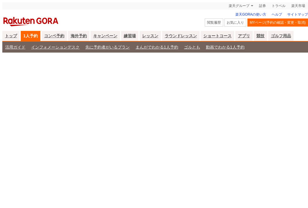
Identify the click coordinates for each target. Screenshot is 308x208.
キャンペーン (105, 36)
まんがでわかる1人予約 (157, 47)
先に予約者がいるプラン (107, 47)
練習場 (130, 36)
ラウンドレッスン (181, 36)
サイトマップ (297, 14)
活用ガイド (15, 47)
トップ (11, 36)
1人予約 (30, 36)
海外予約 (79, 36)
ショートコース (217, 36)
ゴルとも (192, 47)
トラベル (279, 6)
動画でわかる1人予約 (225, 47)
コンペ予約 (54, 36)
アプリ (244, 36)
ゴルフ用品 (281, 36)
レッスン (150, 36)
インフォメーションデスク (55, 47)
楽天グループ (239, 6)
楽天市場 (298, 6)
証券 (262, 6)
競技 (260, 36)
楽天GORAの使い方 (250, 14)
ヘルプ (277, 14)
